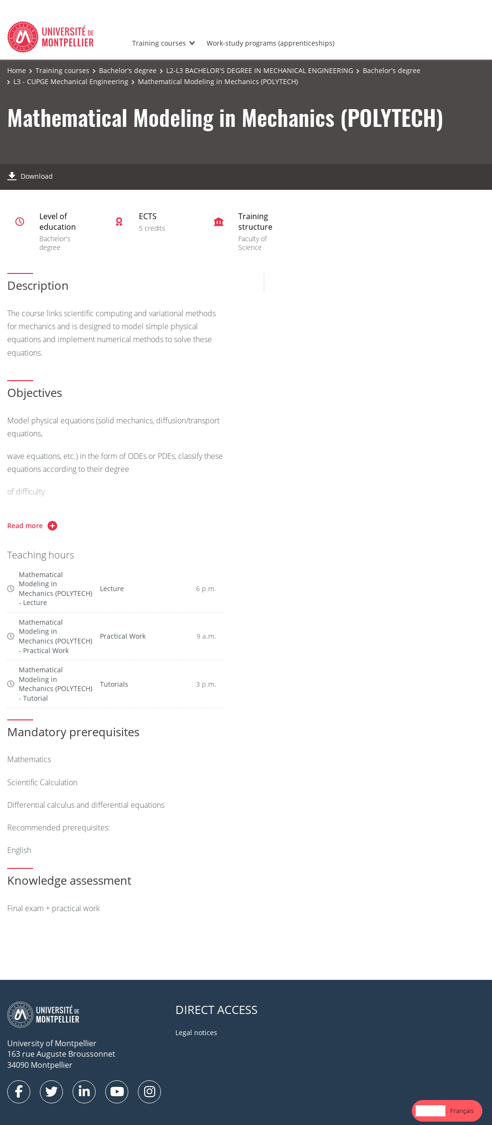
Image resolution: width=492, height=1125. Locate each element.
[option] (462, 1110)
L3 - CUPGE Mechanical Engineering (70, 81)
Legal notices (196, 1032)
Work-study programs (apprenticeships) (270, 43)
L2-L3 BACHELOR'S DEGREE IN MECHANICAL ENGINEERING (259, 70)
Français (462, 1110)
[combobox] (430, 1110)
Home (16, 70)
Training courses (159, 43)
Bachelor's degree (128, 70)
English (430, 1110)
